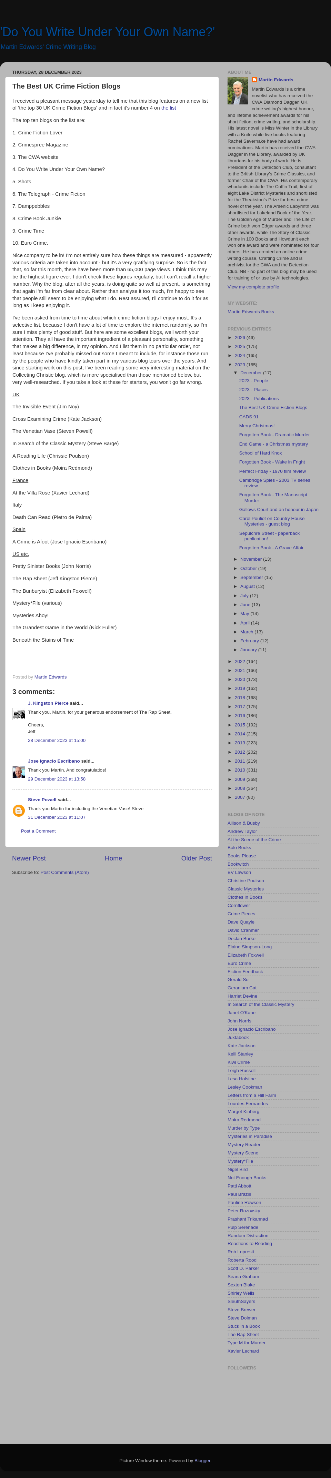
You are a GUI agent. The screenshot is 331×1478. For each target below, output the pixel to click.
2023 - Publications (259, 398)
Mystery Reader (244, 1144)
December (251, 372)
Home (113, 858)
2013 (241, 742)
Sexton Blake (241, 1284)
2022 (241, 661)
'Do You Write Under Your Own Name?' (107, 32)
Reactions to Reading (250, 1243)
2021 (241, 670)
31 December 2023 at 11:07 (57, 817)
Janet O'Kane (241, 1012)
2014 (241, 733)
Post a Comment (38, 831)
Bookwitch (238, 864)
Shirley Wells (241, 1293)
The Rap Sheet (243, 1334)
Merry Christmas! (257, 425)
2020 (241, 679)
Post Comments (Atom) (65, 872)
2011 (241, 761)
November (251, 559)
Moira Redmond (244, 1119)
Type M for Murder (246, 1342)
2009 (241, 779)
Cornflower (239, 905)
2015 (241, 724)
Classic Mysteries (246, 888)
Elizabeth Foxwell (246, 955)
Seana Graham (243, 1276)
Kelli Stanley (240, 1054)
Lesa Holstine (242, 1078)
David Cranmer (243, 930)
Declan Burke (241, 938)
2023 (241, 364)
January (249, 649)
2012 (241, 752)
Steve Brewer (241, 1309)
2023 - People (253, 380)
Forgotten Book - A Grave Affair (271, 547)
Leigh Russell (241, 1070)
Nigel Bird (238, 1169)
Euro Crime (239, 963)
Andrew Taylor (242, 831)
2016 (241, 715)
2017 (241, 706)
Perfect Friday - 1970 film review (272, 471)
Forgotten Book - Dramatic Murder (274, 434)
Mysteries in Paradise (250, 1136)
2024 (241, 355)
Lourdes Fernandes (248, 1103)
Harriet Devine (242, 996)
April (245, 622)
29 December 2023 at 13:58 (57, 779)
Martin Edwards (276, 79)
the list (168, 108)
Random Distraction (248, 1235)
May (245, 613)
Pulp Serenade (243, 1227)
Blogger (202, 1460)
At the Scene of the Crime (254, 839)
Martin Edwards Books (251, 311)
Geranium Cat (242, 987)
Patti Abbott (239, 1186)
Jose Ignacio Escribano (54, 761)
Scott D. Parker (243, 1268)
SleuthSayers (241, 1301)
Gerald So (238, 979)
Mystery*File (240, 1161)
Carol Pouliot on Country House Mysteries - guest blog (272, 521)
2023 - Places (253, 389)
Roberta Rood (242, 1260)
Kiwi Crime (239, 1062)
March (247, 631)
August (248, 586)
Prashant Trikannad (248, 1219)
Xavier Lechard (243, 1351)
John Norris (239, 1020)
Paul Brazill (239, 1194)
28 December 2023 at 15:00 (57, 740)
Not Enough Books (247, 1177)
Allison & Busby (244, 823)
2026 (241, 337)
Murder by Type (244, 1128)
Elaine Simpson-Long (250, 946)
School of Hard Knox (260, 453)
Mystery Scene (243, 1152)
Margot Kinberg (243, 1111)
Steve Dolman (242, 1318)
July (245, 595)
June (246, 604)
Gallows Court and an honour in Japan (279, 509)
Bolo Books (239, 847)
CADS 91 (249, 416)
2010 (241, 770)
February (250, 640)
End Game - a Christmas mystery (273, 444)
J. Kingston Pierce (48, 703)
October (249, 568)
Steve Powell (42, 799)
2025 (241, 346)
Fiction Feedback (245, 971)
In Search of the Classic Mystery (261, 1004)
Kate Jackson (241, 1045)
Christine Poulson (246, 880)
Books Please (242, 855)
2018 (241, 697)
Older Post (196, 858)
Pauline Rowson (244, 1202)
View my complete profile (253, 286)
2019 (241, 688)
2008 (241, 788)
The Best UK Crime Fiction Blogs (273, 407)
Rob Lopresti (241, 1251)
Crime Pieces (241, 913)
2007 (241, 797)
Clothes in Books (245, 897)
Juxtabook (238, 1037)
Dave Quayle (241, 922)
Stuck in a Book (244, 1326)
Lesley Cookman (245, 1087)
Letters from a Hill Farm (252, 1095)
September (252, 577)
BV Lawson (239, 872)
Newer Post (29, 858)
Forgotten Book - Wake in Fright (272, 462)
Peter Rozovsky (244, 1210)
